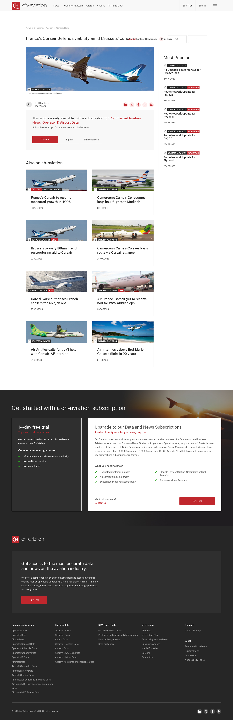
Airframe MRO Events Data (25, 698)
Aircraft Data (18, 667)
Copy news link (144, 110)
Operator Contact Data (23, 649)
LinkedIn (125, 110)
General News (62, 28)
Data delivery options (109, 645)
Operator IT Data (20, 663)
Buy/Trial (187, 5)
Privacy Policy (192, 656)
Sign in (202, 5)
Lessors (104, 5)
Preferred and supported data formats (118, 641)
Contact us (100, 508)
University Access (151, 649)
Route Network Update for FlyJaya (179, 99)
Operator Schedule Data (24, 654)
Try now (45, 145)
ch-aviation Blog (150, 641)
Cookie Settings (193, 636)
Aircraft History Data (22, 676)
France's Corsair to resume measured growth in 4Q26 (51, 205)
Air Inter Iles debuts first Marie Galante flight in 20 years (120, 357)
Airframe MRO (166, 5)
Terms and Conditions (196, 652)
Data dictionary (106, 649)
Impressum (190, 661)
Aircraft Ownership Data (24, 672)
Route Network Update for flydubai (179, 121)
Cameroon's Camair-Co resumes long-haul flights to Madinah (121, 205)
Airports (143, 5)
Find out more (91, 145)
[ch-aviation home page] (29, 6)
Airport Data (18, 645)
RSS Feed (151, 110)
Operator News (19, 636)
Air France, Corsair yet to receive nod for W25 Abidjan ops (122, 307)
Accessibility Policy (195, 665)
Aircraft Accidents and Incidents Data (31, 685)
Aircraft (124, 5)
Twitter (206, 717)
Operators (84, 5)
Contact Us (147, 663)
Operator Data (19, 641)
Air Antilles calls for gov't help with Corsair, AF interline (54, 357)
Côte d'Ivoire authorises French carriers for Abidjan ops (54, 307)
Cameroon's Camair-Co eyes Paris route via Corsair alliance (122, 256)
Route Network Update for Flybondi (179, 164)
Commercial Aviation (43, 28)
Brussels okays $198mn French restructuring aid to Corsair (54, 256)
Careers (146, 658)
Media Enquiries (150, 654)
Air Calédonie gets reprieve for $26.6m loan (182, 77)
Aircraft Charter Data (23, 681)
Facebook (138, 110)
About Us (146, 636)
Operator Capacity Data (24, 658)
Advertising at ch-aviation (155, 645)
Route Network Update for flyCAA (179, 142)
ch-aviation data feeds (110, 636)
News (64, 5)
